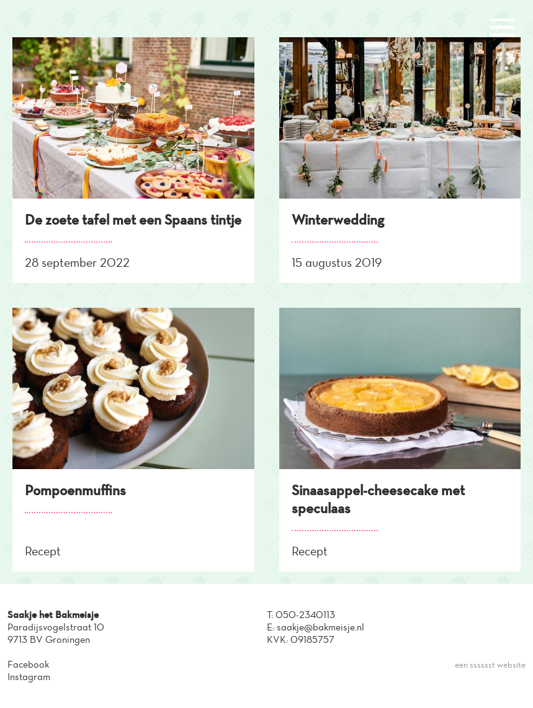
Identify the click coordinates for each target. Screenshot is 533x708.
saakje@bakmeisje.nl (320, 627)
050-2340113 (305, 615)
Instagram (28, 677)
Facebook (28, 664)
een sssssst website (490, 665)
